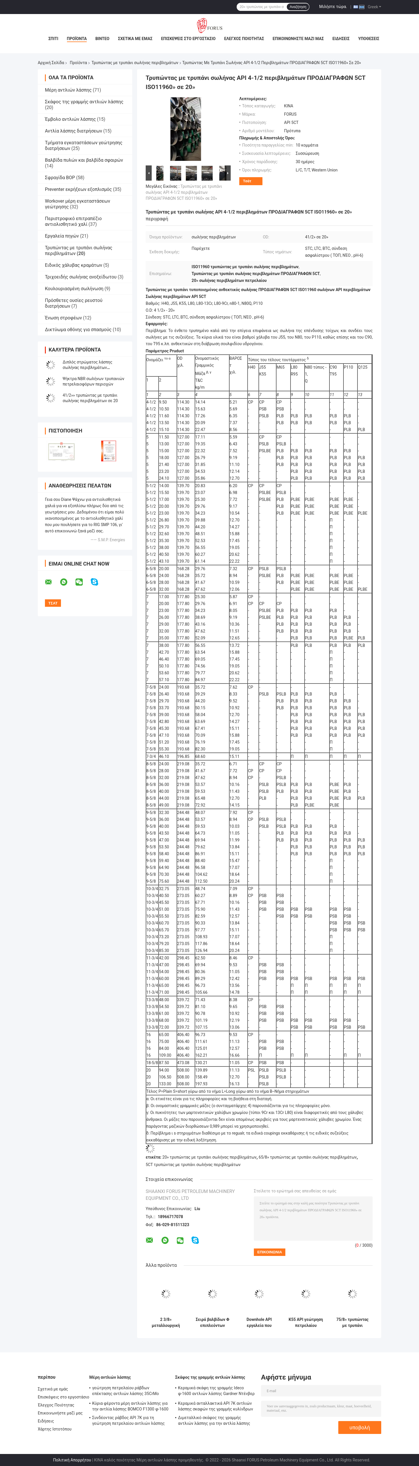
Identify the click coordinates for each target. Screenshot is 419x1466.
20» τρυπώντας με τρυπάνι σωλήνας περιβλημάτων (209, 1157)
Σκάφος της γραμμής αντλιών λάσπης (84, 101)
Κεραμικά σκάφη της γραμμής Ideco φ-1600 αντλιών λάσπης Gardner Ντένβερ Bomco (216, 1392)
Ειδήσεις (340, 38)
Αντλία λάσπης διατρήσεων (73, 131)
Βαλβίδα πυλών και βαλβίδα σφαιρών (84, 160)
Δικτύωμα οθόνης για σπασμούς (78, 329)
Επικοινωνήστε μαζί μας (298, 38)
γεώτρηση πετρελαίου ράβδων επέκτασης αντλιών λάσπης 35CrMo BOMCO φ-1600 (125, 1392)
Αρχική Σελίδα (51, 62)
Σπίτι (53, 38)
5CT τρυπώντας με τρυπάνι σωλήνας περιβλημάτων (193, 1164)
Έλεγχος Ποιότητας (244, 38)
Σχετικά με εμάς (135, 38)
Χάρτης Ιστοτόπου (55, 1429)
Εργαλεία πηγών (62, 236)
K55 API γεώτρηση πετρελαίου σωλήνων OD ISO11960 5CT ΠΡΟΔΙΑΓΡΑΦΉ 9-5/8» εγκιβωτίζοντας (306, 1322)
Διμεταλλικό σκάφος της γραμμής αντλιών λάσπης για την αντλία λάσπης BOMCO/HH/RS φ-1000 (214, 1421)
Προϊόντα (77, 38)
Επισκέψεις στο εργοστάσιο (188, 38)
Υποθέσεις (369, 38)
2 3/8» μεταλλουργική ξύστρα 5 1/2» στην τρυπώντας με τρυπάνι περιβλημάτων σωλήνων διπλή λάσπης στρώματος (166, 1322)
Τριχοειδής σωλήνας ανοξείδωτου (80, 277)
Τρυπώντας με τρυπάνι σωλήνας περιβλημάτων (135, 62)
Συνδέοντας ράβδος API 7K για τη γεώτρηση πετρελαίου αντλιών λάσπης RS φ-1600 (128, 1421)
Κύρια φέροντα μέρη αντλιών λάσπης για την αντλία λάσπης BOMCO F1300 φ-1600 (130, 1406)
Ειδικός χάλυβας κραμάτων (73, 265)
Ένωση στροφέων (63, 318)
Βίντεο (102, 38)
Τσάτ (247, 181)
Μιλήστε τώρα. (333, 6)
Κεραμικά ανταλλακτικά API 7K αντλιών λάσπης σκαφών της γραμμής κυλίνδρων (215, 1406)
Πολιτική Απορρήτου (72, 1460)
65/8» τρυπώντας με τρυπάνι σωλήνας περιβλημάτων (308, 1157)
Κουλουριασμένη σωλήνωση (74, 288)
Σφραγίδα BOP (60, 177)
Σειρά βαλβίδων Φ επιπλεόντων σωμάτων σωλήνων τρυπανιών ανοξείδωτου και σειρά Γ (213, 1322)
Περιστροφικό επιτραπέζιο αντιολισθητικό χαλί (73, 221)
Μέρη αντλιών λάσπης (68, 90)
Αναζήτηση (298, 7)
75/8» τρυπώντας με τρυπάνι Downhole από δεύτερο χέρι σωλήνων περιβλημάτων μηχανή (352, 1322)
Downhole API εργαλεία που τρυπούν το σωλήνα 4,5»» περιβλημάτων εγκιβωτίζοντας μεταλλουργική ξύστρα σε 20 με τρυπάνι (259, 1322)
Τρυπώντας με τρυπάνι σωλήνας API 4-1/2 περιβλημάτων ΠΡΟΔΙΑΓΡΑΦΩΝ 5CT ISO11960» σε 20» (184, 192)
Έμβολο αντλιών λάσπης (70, 119)
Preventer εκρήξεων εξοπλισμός (78, 189)
